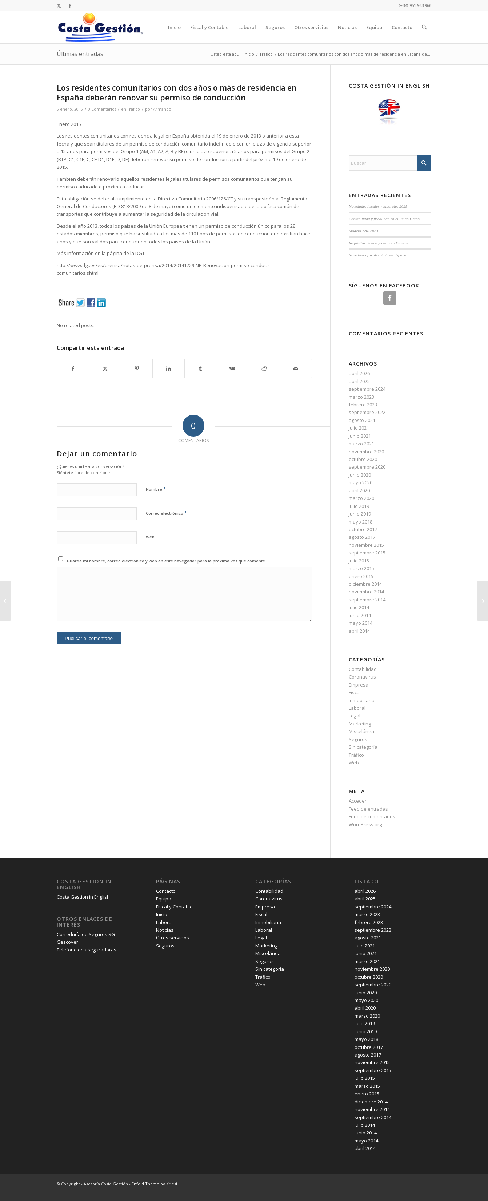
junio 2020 (360, 475)
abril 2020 (359, 490)
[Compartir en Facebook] (73, 368)
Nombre (156, 489)
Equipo (374, 27)
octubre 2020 (363, 459)
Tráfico (133, 109)
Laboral (247, 27)
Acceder (358, 801)
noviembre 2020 (366, 451)
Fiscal (355, 692)
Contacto (402, 27)
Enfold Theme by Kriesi (154, 1183)
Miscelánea (361, 731)
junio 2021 (360, 436)
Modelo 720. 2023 (363, 230)
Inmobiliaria (362, 700)
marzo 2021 (361, 443)
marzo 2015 (361, 568)
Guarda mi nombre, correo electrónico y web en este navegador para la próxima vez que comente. (166, 561)
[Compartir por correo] (296, 368)
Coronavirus (362, 676)
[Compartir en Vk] (232, 368)
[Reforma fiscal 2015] (482, 601)
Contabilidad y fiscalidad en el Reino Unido (384, 218)
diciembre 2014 (365, 584)
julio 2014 (359, 607)
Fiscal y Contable (209, 27)
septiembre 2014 (367, 599)
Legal (354, 715)
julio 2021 (359, 428)
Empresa (358, 684)
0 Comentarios (102, 109)
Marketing (360, 723)
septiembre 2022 (367, 412)
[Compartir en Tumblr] (200, 368)
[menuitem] (424, 27)
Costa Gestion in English (83, 897)
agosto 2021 (362, 420)
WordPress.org (365, 824)
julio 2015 (359, 560)
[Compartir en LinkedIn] (168, 368)
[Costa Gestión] (100, 27)
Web (150, 537)
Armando (162, 109)
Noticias (347, 27)
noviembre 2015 (366, 545)
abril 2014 (359, 631)
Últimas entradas (80, 54)
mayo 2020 (360, 482)
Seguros (275, 27)
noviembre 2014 (366, 591)
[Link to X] (58, 5)
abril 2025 (359, 381)
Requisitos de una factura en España (378, 243)
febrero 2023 (363, 404)
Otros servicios (311, 27)
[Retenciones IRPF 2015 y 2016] (5, 601)
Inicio (174, 27)
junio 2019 (360, 513)
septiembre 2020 (367, 467)
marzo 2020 (361, 498)
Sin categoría (363, 747)
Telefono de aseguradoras (86, 949)
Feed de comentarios (372, 816)
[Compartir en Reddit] (264, 368)
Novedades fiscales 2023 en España (377, 255)
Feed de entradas (368, 809)
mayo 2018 (360, 521)
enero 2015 (361, 576)
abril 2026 (359, 373)
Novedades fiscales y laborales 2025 (378, 206)
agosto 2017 (362, 537)
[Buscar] (424, 27)
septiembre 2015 (367, 552)
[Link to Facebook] (69, 5)
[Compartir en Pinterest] (136, 368)
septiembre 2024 (367, 389)
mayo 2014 (360, 623)
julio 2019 (359, 506)
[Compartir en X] (104, 368)
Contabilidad (363, 669)
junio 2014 (360, 615)
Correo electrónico (166, 513)
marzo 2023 (361, 397)
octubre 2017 (363, 529)
